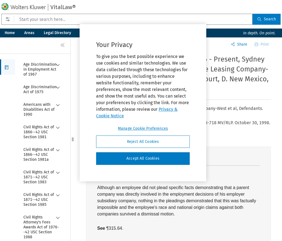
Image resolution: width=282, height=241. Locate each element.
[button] (7, 67)
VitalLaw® (63, 7)
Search (266, 19)
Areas (29, 33)
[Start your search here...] (127, 19)
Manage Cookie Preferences (143, 128)
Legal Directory (57, 33)
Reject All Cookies (143, 141)
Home (10, 33)
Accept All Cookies (142, 158)
